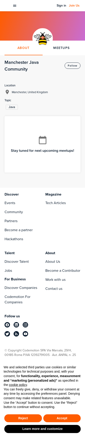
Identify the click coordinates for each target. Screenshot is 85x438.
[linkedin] (16, 324)
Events (10, 202)
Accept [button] (62, 418)
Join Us (74, 5)
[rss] (16, 334)
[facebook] (7, 324)
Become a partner (19, 230)
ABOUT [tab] (23, 48)
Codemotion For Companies (17, 299)
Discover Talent (17, 261)
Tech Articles (55, 202)
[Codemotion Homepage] (7, 6)
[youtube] (25, 334)
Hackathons (14, 239)
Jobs (8, 270)
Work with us (55, 279)
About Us (52, 261)
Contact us (53, 288)
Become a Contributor (62, 270)
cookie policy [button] (18, 385)
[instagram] (25, 324)
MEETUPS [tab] (61, 48)
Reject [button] (23, 418)
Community (14, 211)
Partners (11, 221)
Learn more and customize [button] (42, 429)
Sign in (61, 5)
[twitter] (7, 334)
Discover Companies (21, 287)
